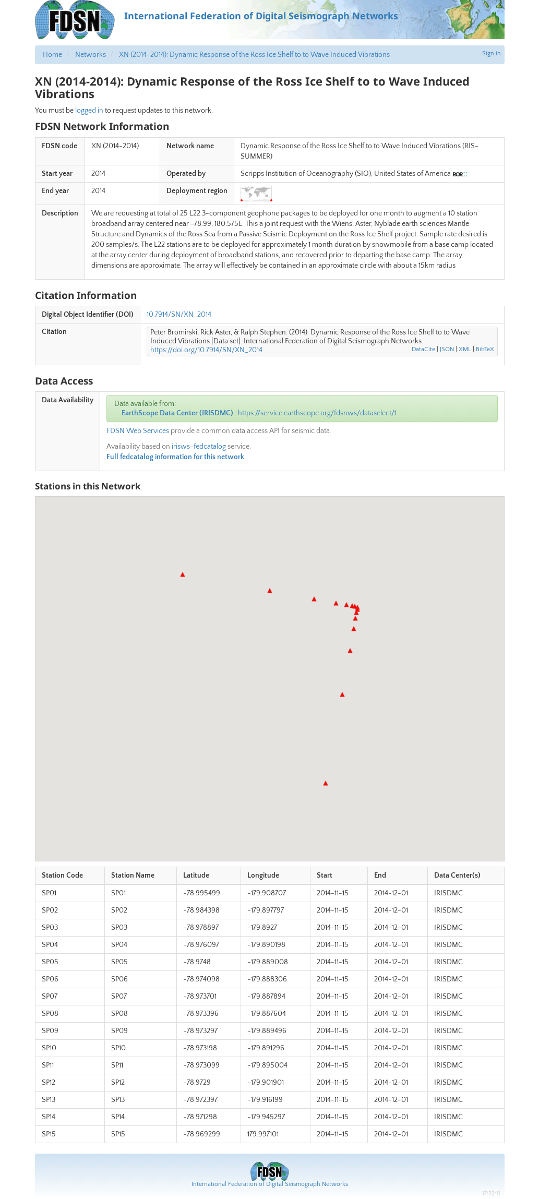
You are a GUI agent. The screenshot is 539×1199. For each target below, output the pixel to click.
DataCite (423, 349)
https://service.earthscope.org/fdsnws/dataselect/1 (317, 413)
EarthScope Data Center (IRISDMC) (177, 413)
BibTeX (485, 349)
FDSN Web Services (137, 431)
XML (465, 349)
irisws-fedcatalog (199, 446)
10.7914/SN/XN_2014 (179, 314)
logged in (89, 110)
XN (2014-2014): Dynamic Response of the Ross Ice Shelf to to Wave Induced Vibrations (254, 55)
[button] (325, 783)
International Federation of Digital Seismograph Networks (269, 1184)
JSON (447, 349)
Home (52, 55)
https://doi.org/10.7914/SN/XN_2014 (206, 350)
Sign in (491, 53)
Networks (90, 55)
